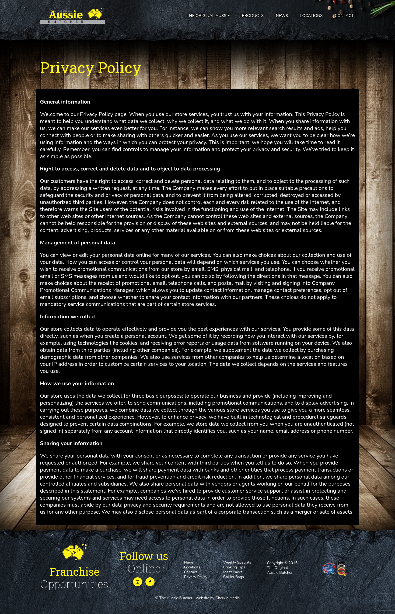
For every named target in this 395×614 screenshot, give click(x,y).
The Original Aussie (208, 15)
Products (253, 15)
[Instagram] (137, 582)
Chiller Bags (233, 576)
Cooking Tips (234, 567)
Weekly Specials (237, 562)
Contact (344, 15)
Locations (311, 15)
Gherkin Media (227, 598)
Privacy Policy (195, 576)
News (282, 15)
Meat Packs (232, 572)
